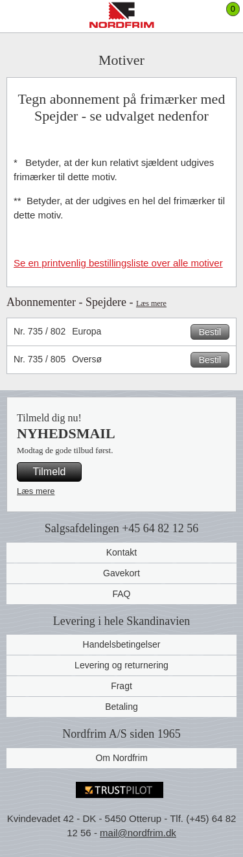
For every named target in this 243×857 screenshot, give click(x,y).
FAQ (121, 594)
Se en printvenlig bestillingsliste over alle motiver (118, 262)
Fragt (121, 686)
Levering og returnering (121, 665)
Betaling (121, 706)
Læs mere (151, 303)
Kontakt (121, 552)
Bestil (210, 332)
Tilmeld (49, 471)
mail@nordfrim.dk (138, 832)
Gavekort (121, 573)
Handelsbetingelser (122, 644)
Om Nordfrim (121, 758)
